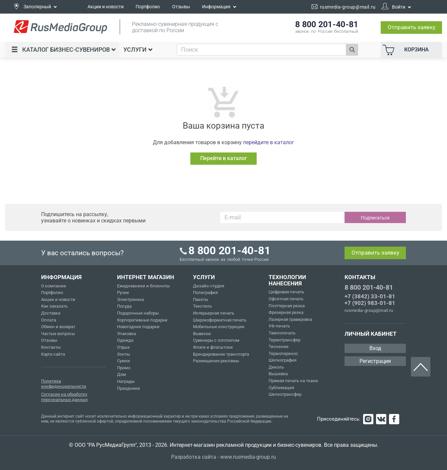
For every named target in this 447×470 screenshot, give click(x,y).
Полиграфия (205, 292)
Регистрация (375, 361)
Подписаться (375, 217)
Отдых (123, 347)
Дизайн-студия (208, 285)
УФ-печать (279, 325)
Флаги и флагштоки (213, 347)
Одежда (125, 340)
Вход (375, 348)
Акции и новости (106, 6)
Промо (123, 367)
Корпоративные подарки (142, 320)
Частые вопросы (58, 333)
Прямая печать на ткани (293, 380)
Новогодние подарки (138, 326)
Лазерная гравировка (290, 319)
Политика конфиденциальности (63, 384)
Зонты (123, 354)
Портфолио (148, 6)
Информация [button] (219, 6)
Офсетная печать (286, 298)
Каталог (63, 49)
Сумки (123, 360)
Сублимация (281, 387)
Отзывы (181, 6)
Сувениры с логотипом (216, 340)
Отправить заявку (411, 27)
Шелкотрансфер (285, 394)
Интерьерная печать (213, 313)
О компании (53, 285)
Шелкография (282, 360)
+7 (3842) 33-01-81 (370, 296)
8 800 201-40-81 (369, 287)
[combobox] (261, 50)
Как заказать (54, 306)
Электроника (130, 299)
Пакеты (200, 299)
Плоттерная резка (287, 305)
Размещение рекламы (216, 360)
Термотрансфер (284, 339)
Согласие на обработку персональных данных (64, 397)
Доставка (50, 313)
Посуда (124, 306)
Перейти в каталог (223, 158)
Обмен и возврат (58, 326)
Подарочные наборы (138, 313)
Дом (121, 374)
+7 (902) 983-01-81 (370, 303)
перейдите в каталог (268, 142)
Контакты (51, 347)
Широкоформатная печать (219, 320)
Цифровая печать (286, 291)
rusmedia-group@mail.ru (369, 310)
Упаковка (126, 333)
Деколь (276, 367)
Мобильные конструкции (218, 326)
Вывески (202, 333)
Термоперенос (283, 353)
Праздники (128, 388)
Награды (126, 381)
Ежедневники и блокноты (143, 285)
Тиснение (278, 346)
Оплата (48, 320)
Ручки (123, 292)
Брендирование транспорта (221, 354)
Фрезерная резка (286, 312)
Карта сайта (53, 354)
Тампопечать (282, 332)
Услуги (138, 49)
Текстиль (202, 306)
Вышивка (278, 373)
